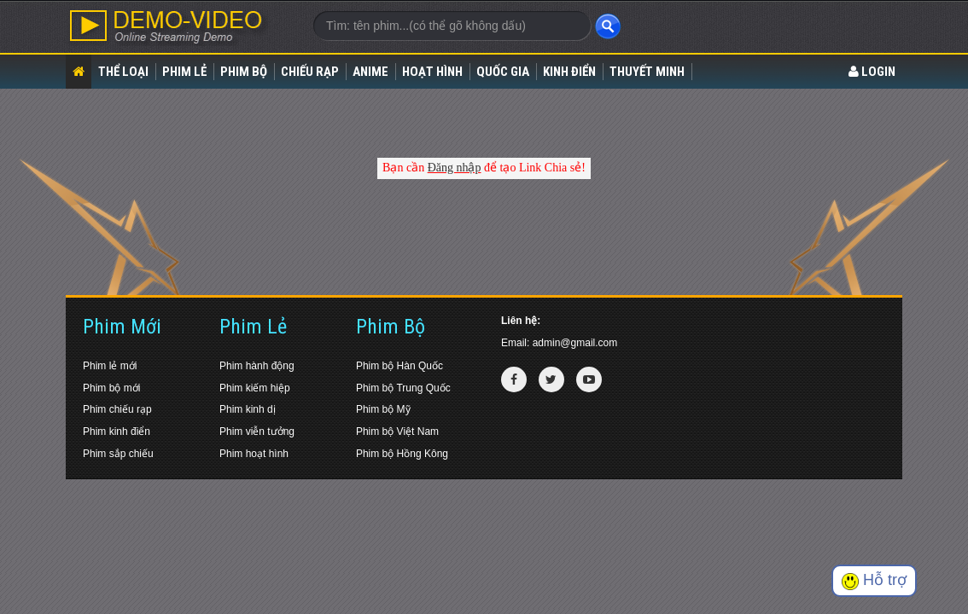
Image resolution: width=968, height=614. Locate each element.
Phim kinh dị (247, 409)
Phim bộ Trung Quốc (403, 388)
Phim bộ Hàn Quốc (399, 366)
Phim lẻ (184, 71)
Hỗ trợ (874, 580)
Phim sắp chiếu (118, 454)
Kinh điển (569, 71)
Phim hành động (256, 366)
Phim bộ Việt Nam (397, 431)
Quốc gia (502, 71)
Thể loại (123, 71)
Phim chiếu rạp (117, 409)
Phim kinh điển (116, 431)
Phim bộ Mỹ (383, 409)
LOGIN (871, 71)
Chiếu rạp (310, 71)
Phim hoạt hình (254, 454)
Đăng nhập (454, 167)
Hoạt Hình (432, 71)
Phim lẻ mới (110, 366)
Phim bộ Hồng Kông (402, 454)
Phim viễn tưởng (256, 431)
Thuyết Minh (647, 71)
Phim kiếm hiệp (254, 388)
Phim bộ (243, 71)
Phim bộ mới (111, 388)
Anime (370, 71)
